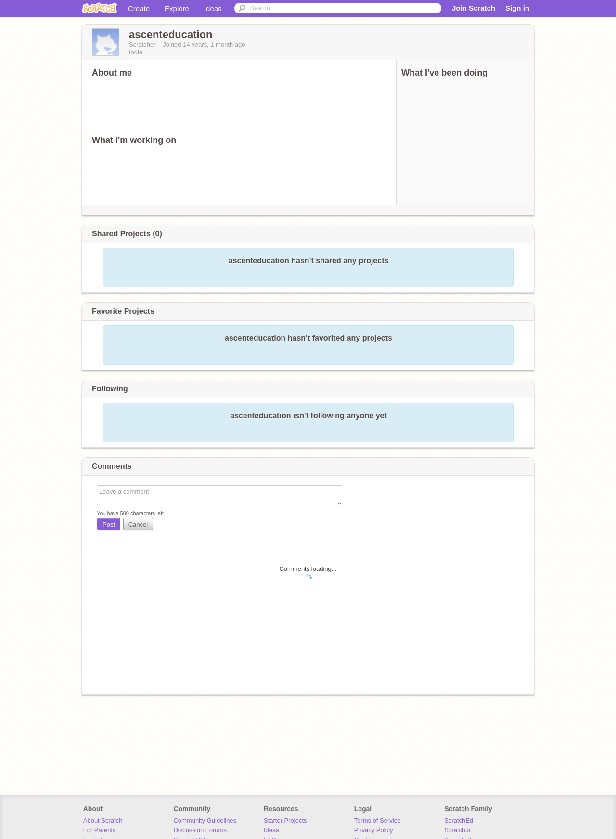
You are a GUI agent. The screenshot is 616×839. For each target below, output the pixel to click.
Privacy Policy (373, 830)
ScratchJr (457, 830)
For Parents (99, 830)
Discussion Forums (200, 830)
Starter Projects (285, 820)
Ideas (213, 8)
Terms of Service (377, 820)
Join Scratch (473, 8)
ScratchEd (458, 820)
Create (139, 8)
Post (109, 524)
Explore (177, 8)
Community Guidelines (204, 820)
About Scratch (103, 820)
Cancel (138, 524)
